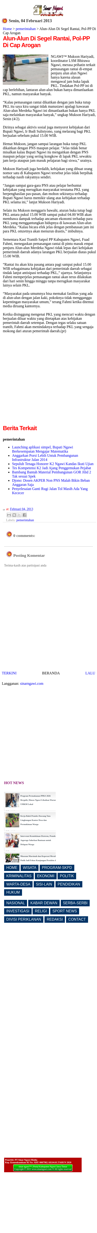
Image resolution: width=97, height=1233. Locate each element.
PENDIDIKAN (69, 884)
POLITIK (67, 876)
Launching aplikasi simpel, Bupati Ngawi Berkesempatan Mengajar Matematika (42, 449)
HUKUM (13, 892)
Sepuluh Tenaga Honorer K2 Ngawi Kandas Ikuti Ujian (52, 464)
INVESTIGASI (17, 911)
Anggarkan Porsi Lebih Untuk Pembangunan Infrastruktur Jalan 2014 (45, 458)
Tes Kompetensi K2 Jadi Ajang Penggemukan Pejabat (51, 468)
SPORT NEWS (65, 911)
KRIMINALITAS (19, 876)
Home (7, 29)
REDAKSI (55, 919)
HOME (11, 868)
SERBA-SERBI (75, 903)
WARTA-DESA (18, 884)
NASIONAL (15, 903)
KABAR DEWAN (44, 903)
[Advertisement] (43, 380)
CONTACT (77, 919)
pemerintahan (26, 29)
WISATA (29, 868)
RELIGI (41, 911)
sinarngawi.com (32, 683)
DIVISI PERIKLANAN (23, 919)
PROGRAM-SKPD (57, 868)
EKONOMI (46, 876)
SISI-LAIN (44, 884)
